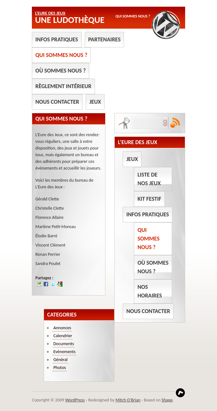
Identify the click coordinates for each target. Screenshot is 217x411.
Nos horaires (149, 291)
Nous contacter (57, 101)
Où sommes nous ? (60, 70)
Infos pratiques (56, 39)
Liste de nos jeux (149, 179)
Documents (63, 343)
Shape (167, 400)
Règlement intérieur (63, 86)
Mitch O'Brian (127, 400)
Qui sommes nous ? (61, 55)
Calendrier (62, 335)
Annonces (62, 328)
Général (60, 359)
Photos (59, 367)
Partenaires (104, 39)
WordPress (75, 400)
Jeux (95, 101)
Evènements (64, 351)
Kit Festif (149, 198)
